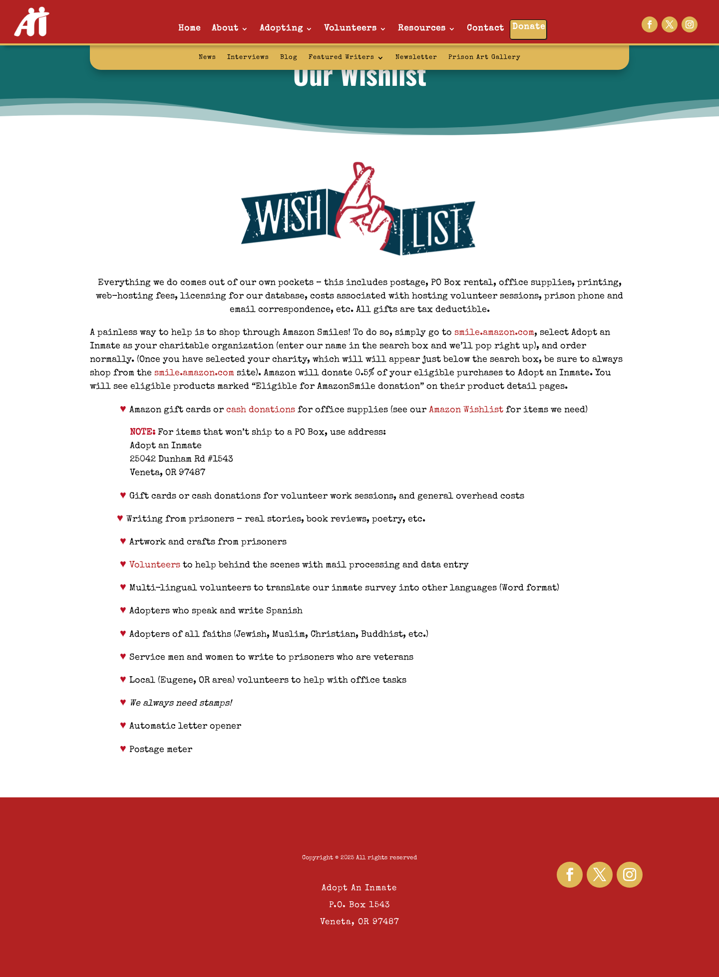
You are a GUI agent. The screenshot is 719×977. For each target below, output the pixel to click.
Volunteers (350, 28)
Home (189, 28)
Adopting (281, 28)
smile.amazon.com (194, 373)
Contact (485, 28)
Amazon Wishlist (466, 410)
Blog (289, 57)
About (225, 28)
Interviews (248, 57)
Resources (422, 28)
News (207, 57)
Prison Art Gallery (484, 57)
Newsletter (416, 57)
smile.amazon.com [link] (494, 332)
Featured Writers (341, 57)
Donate (528, 27)
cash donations (260, 410)
